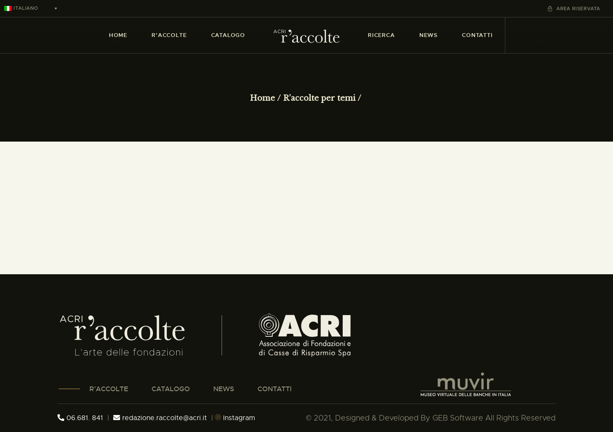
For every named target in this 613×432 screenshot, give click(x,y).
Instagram (235, 418)
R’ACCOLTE (108, 388)
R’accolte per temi (319, 98)
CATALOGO (171, 388)
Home (262, 98)
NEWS (223, 388)
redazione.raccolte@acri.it (161, 418)
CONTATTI (275, 388)
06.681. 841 (80, 418)
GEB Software (458, 418)
